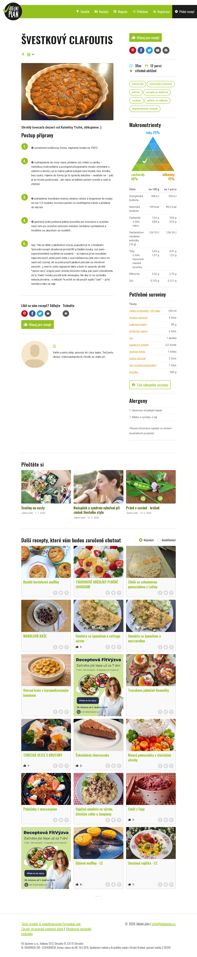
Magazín (120, 11)
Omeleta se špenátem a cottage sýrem (98, 638)
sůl (131, 338)
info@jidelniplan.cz (164, 923)
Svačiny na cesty (33, 507)
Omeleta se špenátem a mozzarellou (144, 638)
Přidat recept (185, 11)
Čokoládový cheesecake (92, 755)
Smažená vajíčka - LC (142, 863)
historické (138, 84)
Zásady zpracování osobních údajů (42, 928)
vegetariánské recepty (145, 108)
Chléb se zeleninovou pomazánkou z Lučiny (142, 584)
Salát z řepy (136, 809)
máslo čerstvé (137, 358)
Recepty (101, 11)
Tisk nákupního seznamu (150, 384)
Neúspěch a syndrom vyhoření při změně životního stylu (97, 510)
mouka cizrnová (138, 317)
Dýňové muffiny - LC (89, 863)
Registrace (161, 11)
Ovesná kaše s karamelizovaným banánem (45, 692)
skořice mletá (137, 351)
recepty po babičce (157, 92)
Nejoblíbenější (169, 540)
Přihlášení (140, 11)
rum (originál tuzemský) (142, 365)
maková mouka (138, 324)
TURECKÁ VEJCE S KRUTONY (42, 755)
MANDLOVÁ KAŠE (35, 636)
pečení (136, 92)
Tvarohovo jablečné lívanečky (148, 690)
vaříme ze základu (157, 100)
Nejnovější (149, 540)
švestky (133, 372)
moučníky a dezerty (160, 84)
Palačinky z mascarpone (40, 809)
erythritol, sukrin (138, 331)
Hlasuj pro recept (37, 324)
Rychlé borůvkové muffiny (41, 581)
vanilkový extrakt (139, 344)
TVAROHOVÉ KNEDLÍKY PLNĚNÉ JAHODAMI (97, 584)
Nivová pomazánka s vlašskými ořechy (149, 757)
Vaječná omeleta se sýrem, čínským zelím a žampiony (94, 811)
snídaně (136, 100)
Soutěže (83, 11)
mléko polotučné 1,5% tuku (144, 310)
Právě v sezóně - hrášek (143, 507)
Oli (29, 54)
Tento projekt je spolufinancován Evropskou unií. (51, 923)
